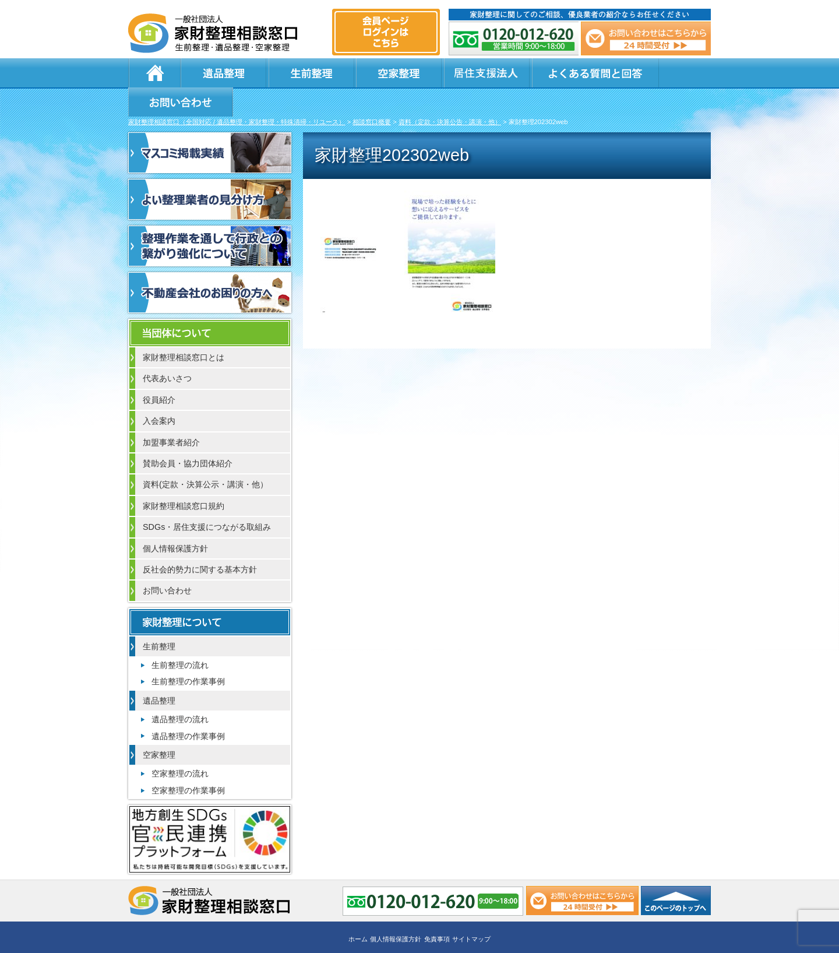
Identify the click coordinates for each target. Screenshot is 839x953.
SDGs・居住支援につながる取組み (207, 499)
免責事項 (437, 910)
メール (645, 38)
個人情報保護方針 (175, 520)
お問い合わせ (653, 72)
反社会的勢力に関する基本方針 (200, 541)
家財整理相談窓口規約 (183, 478)
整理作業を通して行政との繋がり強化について (209, 218)
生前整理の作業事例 (188, 653)
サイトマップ (471, 910)
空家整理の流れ (180, 745)
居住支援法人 (425, 72)
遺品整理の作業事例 (188, 708)
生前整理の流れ (180, 637)
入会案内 (159, 393)
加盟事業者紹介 (171, 414)
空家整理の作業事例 (188, 762)
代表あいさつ (167, 350)
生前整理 (285, 72)
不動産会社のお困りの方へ (209, 264)
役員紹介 (159, 372)
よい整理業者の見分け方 (209, 171)
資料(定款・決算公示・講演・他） (205, 456)
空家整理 (355, 72)
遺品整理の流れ (180, 691)
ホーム (154, 72)
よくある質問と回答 (530, 72)
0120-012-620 (514, 38)
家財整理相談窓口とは (183, 329)
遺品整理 (216, 72)
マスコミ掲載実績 (209, 124)
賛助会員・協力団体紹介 (187, 435)
